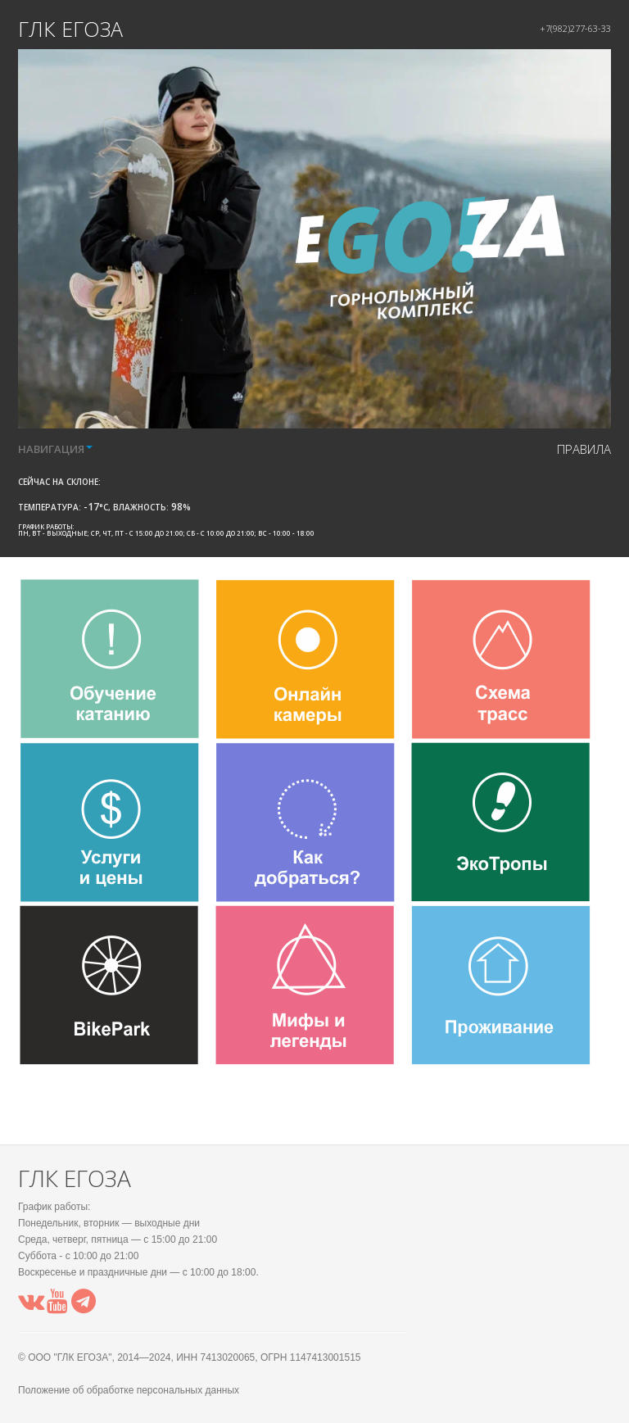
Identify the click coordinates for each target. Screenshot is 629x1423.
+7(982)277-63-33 (575, 28)
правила (584, 449)
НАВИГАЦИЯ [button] (55, 449)
